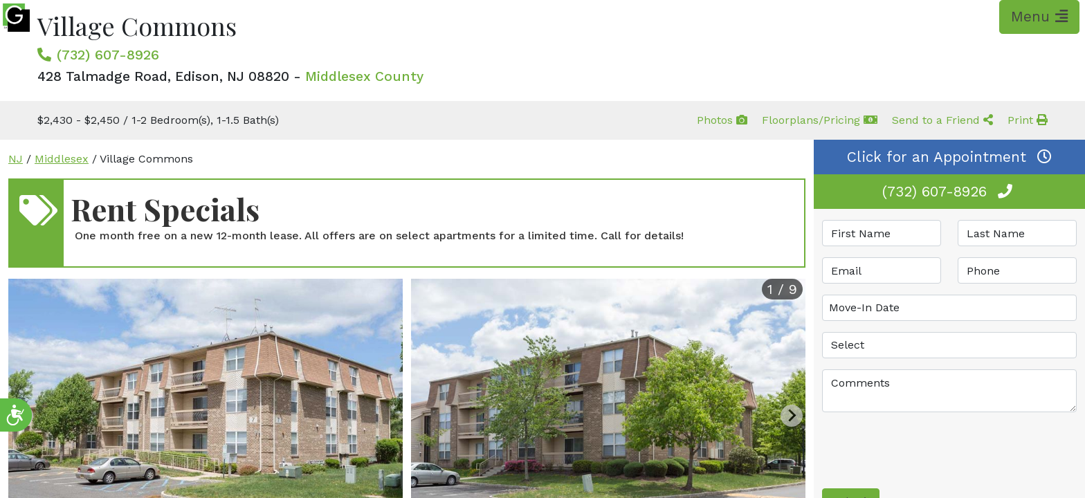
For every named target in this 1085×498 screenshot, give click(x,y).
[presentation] (927, 450)
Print (1028, 120)
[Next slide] (792, 416)
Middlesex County (364, 76)
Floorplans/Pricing (819, 120)
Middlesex (62, 158)
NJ (15, 158)
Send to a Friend (942, 120)
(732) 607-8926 (108, 54)
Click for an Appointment (949, 157)
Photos (722, 120)
